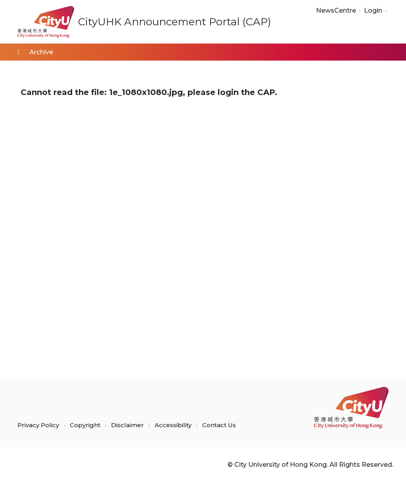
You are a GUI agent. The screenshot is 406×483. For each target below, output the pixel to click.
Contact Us (219, 425)
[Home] (19, 52)
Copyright (85, 425)
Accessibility (173, 425)
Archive (41, 52)
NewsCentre (336, 10)
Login (373, 10)
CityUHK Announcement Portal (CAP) (174, 21)
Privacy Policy (38, 425)
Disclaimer (127, 425)
